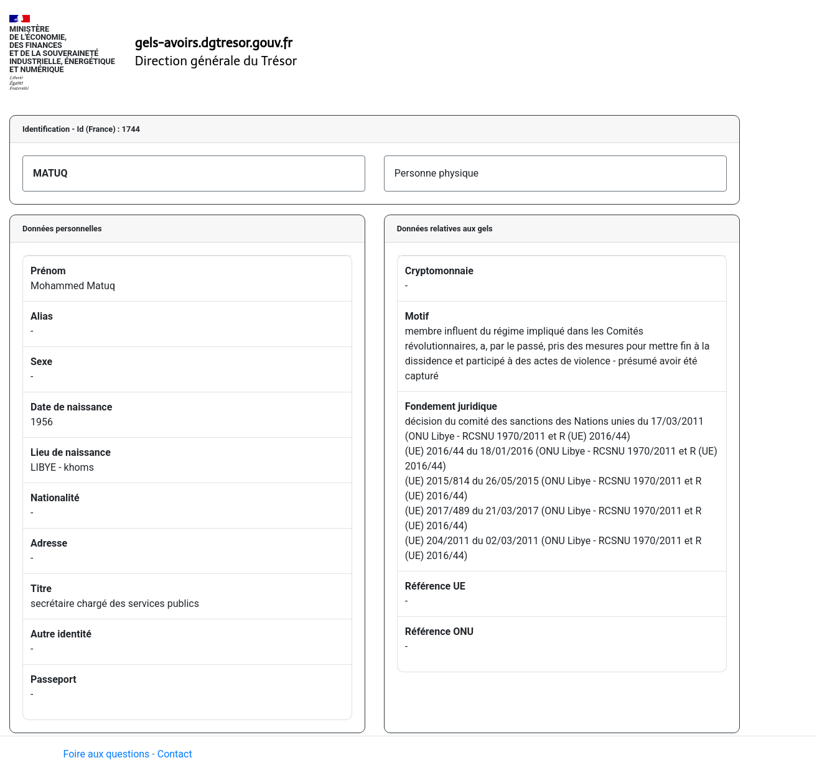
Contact (174, 754)
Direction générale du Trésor (216, 60)
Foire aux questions (106, 754)
